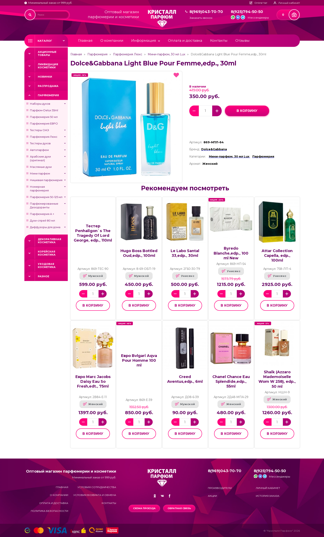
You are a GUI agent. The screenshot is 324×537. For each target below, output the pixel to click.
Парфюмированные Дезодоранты (44, 205)
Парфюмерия (48, 95)
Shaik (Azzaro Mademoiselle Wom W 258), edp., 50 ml (277, 379)
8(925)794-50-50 (247, 12)
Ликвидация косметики (48, 66)
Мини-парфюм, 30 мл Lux (166, 54)
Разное (43, 276)
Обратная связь (179, 508)
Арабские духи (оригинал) (40, 158)
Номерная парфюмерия (39, 188)
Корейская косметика (47, 253)
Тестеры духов (40, 143)
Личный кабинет (268, 488)
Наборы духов (40, 103)
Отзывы (242, 40)
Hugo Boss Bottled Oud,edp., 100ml (138, 253)
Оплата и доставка (185, 40)
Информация (143, 40)
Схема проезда (144, 508)
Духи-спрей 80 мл (42, 220)
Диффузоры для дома (45, 227)
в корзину (247, 111)
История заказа (267, 495)
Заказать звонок (200, 17)
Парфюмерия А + (42, 214)
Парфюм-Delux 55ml (44, 110)
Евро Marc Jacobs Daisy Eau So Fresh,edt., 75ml (93, 382)
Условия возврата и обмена (94, 495)
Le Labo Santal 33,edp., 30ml (185, 253)
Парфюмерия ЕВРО (44, 123)
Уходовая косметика (47, 265)
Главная (85, 40)
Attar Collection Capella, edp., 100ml (277, 256)
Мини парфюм (40, 173)
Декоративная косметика (49, 241)
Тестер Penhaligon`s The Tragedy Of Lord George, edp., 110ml (93, 233)
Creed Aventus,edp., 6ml (185, 379)
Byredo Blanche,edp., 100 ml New (231, 253)
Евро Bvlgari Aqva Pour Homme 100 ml (139, 360)
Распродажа (48, 86)
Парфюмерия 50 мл (44, 117)
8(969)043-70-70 (206, 12)
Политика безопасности (49, 510)
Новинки (45, 76)
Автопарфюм (39, 150)
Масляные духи (41, 166)
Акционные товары (47, 53)
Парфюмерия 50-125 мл (46, 197)
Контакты (219, 40)
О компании (111, 40)
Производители (220, 488)
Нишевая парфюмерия (46, 180)
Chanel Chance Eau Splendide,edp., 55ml (231, 382)
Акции (212, 495)
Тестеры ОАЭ (39, 130)
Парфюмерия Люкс (43, 136)
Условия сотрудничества (96, 487)
